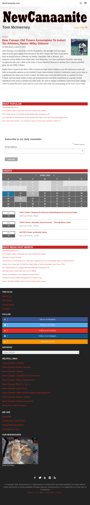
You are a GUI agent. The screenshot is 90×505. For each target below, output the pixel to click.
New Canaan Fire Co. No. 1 (16, 384)
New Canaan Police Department (18, 380)
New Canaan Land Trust (14, 388)
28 (33, 204)
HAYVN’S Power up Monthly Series (33, 232)
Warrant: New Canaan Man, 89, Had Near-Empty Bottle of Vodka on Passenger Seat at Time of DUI (33, 264)
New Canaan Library (12, 371)
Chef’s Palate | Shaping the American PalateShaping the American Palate (48, 212)
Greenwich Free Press (13, 420)
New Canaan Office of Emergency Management (26, 392)
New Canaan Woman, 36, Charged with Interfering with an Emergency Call (25, 114)
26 (8, 204)
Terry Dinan (9, 47)
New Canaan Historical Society (18, 401)
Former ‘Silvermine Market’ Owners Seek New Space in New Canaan (24, 281)
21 (33, 199)
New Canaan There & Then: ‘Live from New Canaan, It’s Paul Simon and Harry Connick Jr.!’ (31, 121)
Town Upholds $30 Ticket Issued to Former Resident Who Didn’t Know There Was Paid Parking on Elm (35, 117)
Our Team (7, 300)
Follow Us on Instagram (29, 336)
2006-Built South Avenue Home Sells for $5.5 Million (19, 271)
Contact (6, 309)
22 (45, 199)
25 (81, 199)
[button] (81, 3)
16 (57, 193)
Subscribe (80, 27)
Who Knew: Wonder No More (11, 257)
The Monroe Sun (10, 429)
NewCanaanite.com (11, 3)
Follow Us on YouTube (29, 330)
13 (20, 193)
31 (33, 182)
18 (81, 193)
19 (8, 199)
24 (69, 199)
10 (69, 188)
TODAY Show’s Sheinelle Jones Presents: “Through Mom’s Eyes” (45, 222)
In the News (8, 304)
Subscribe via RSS (28, 341)
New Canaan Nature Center (16, 397)
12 (8, 193)
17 (69, 193)
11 (81, 188)
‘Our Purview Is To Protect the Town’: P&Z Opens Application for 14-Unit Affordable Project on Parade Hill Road (38, 261)
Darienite (6, 416)
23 (57, 199)
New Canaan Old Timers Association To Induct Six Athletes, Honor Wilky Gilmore (34, 42)
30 (20, 182)
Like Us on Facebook (29, 319)
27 (20, 204)
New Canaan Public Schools (16, 367)
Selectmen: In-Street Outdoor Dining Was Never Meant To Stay (22, 278)
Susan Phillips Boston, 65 (10, 107)
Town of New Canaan (13, 363)
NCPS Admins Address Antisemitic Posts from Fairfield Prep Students (24, 110)
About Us (7, 296)
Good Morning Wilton (13, 425)
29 (8, 182)
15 (45, 193)
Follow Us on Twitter (29, 325)
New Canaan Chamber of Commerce (21, 375)
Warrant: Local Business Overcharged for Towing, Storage (20, 274)
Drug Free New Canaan (14, 405)
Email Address (44, 147)
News (5, 37)
